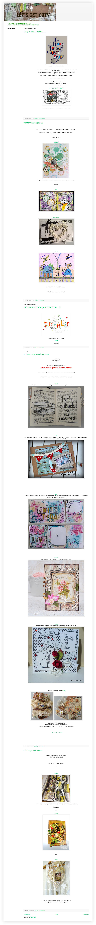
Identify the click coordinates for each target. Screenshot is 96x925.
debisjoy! (56, 142)
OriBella (56, 557)
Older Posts (86, 914)
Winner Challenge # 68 (33, 123)
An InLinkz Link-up (57, 732)
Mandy (56, 383)
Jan (56, 435)
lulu (56, 189)
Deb (56, 494)
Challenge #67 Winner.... (34, 751)
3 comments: (42, 910)
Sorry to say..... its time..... (35, 32)
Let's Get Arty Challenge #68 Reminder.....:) (42, 307)
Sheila (56, 252)
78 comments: (42, 118)
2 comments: (42, 746)
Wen (56, 859)
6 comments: (42, 347)
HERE (56, 340)
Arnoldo (56, 773)
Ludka (56, 624)
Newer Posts (27, 914)
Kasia (56, 813)
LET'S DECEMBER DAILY (56, 88)
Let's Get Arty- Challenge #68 (36, 354)
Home (56, 914)
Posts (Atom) (33, 917)
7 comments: (42, 300)
